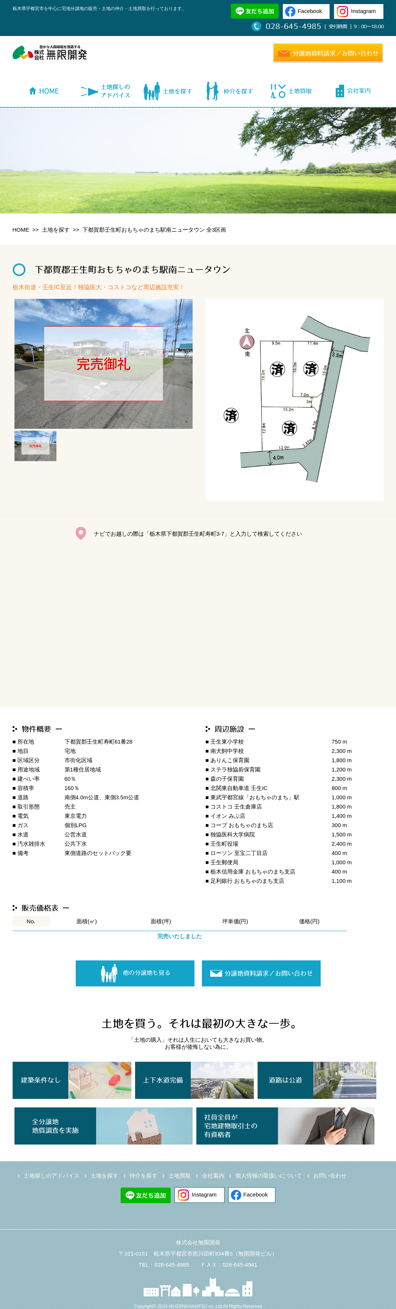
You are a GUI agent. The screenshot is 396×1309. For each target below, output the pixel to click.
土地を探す (56, 229)
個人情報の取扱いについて (268, 1175)
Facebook (310, 11)
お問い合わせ (330, 1175)
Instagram (363, 11)
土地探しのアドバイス (51, 1175)
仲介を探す (143, 1175)
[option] (103, 364)
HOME (21, 229)
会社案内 (213, 1175)
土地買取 (179, 1175)
